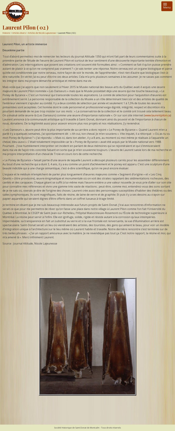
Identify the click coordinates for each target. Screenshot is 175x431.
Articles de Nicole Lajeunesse (42, 33)
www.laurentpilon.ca (157, 115)
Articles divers (19, 33)
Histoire (6, 33)
